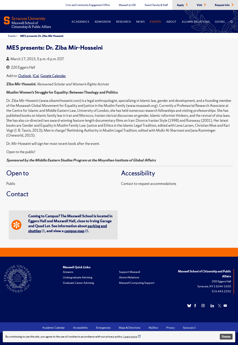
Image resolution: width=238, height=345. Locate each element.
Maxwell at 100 (127, 5)
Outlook (24, 75)
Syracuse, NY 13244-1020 (214, 286)
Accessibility (80, 327)
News (140, 21)
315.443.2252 (221, 291)
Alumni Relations (196, 21)
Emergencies (103, 327)
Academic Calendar (53, 327)
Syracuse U (189, 327)
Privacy (170, 327)
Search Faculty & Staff (156, 5)
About (171, 21)
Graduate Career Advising (78, 283)
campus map (74, 231)
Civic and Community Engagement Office (88, 5)
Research (123, 21)
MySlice (153, 327)
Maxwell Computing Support (136, 283)
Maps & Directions (129, 327)
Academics (80, 21)
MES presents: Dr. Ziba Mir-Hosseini (41, 36)
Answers (68, 272)
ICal (36, 75)
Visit (200, 5)
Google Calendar (53, 75)
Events (155, 21)
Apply (180, 5)
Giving (220, 21)
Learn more (130, 336)
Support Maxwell (129, 272)
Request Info (222, 5)
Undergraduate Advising (77, 277)
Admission (103, 21)
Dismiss (226, 336)
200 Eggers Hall (221, 281)
